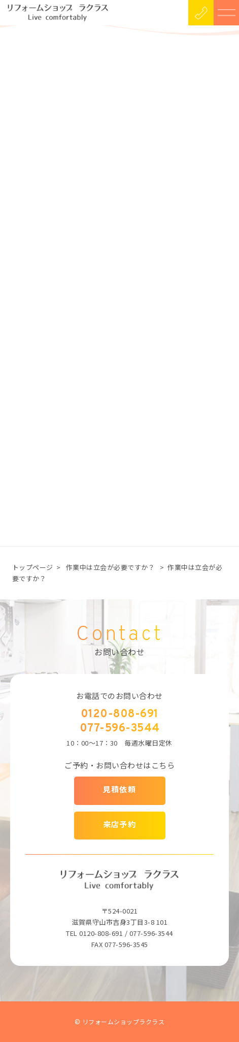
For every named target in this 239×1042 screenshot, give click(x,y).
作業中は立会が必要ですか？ (110, 567)
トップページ (32, 567)
